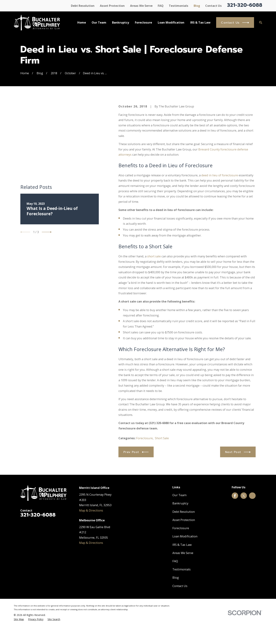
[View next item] (46, 170)
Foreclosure (144, 438)
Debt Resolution (83, 6)
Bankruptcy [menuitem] (120, 22)
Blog (197, 6)
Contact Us (213, 6)
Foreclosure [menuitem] (143, 22)
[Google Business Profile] (252, 496)
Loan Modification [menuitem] (171, 22)
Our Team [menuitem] (99, 22)
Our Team (179, 495)
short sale (154, 256)
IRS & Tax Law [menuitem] (200, 22)
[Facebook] (235, 496)
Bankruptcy (180, 503)
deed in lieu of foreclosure (219, 175)
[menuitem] (19, 619)
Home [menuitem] (81, 22)
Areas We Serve (141, 6)
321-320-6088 (244, 5)
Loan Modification (184, 536)
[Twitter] (243, 496)
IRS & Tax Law (182, 545)
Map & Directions (91, 510)
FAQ (160, 6)
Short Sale (162, 438)
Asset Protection (112, 6)
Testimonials (178, 6)
